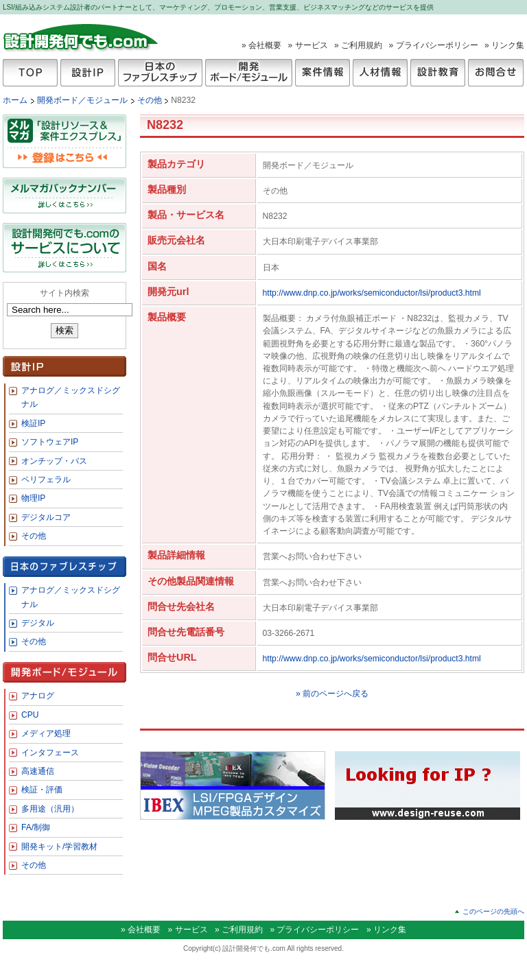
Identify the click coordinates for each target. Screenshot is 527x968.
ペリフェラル (46, 479)
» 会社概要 (261, 45)
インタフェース (50, 752)
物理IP (33, 498)
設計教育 (437, 72)
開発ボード (248, 72)
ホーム (15, 100)
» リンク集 (504, 45)
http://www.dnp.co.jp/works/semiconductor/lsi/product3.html (372, 293)
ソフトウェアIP (49, 442)
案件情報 (322, 72)
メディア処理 (46, 733)
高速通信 (37, 771)
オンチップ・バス (54, 461)
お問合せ (496, 72)
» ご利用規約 (358, 45)
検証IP (33, 423)
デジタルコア (46, 517)
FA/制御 (35, 827)
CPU (29, 715)
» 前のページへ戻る (332, 693)
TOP (30, 72)
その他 (150, 100)
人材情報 (380, 72)
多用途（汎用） (50, 809)
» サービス (308, 45)
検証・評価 (41, 789)
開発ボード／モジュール (83, 100)
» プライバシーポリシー (433, 45)
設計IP (87, 72)
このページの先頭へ (493, 911)
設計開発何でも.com (81, 36)
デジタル (37, 623)
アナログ (37, 695)
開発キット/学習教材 (59, 846)
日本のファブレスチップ (160, 72)
